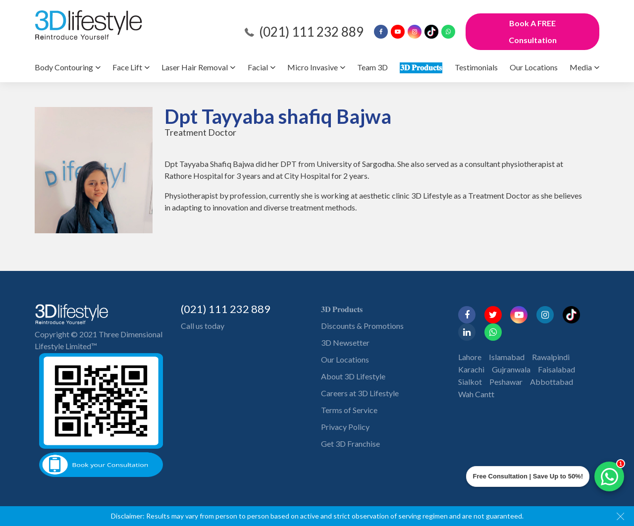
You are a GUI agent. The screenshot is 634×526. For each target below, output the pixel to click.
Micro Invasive (312, 67)
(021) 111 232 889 (311, 32)
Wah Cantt (476, 394)
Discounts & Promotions (362, 325)
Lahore (469, 357)
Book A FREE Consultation (533, 31)
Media (581, 67)
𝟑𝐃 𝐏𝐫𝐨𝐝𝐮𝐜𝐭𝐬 (421, 67)
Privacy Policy (345, 426)
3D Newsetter (345, 342)
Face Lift (127, 67)
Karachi (471, 369)
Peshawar (506, 381)
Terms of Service (349, 410)
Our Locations (534, 67)
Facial (258, 67)
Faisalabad (556, 369)
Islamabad (507, 357)
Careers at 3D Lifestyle (360, 393)
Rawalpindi (551, 357)
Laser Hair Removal (194, 67)
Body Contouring (64, 67)
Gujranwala (511, 369)
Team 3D (372, 67)
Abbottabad (551, 381)
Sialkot (470, 381)
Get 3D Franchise (350, 443)
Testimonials (476, 67)
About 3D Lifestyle (353, 376)
